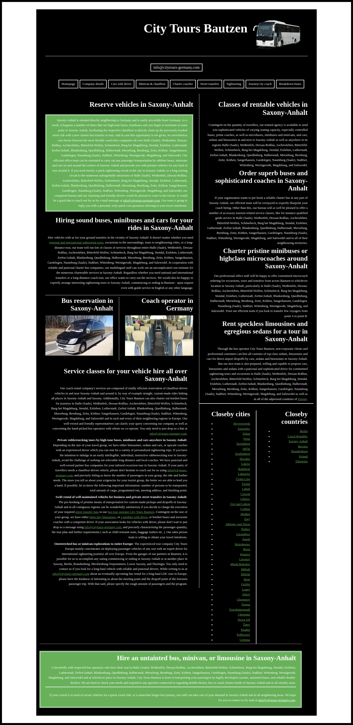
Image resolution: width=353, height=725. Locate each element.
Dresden (245, 459)
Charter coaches (183, 84)
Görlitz (245, 584)
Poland (303, 456)
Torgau (245, 604)
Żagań (246, 539)
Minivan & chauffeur (152, 84)
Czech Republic (298, 436)
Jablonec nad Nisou (238, 524)
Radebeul (244, 469)
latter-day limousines (102, 517)
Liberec (245, 499)
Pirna (246, 439)
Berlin (304, 431)
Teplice (245, 529)
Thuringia (301, 461)
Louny (246, 589)
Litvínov (244, 559)
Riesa (246, 549)
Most (247, 579)
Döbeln (245, 574)
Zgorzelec (244, 428)
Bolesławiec (242, 544)
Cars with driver (121, 84)
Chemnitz (244, 614)
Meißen (245, 514)
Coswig (245, 494)
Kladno (245, 629)
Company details (93, 84)
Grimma (245, 640)
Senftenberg (242, 454)
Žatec (246, 624)
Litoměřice (243, 534)
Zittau (246, 433)
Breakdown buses (290, 84)
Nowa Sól (244, 619)
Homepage (68, 84)
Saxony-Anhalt (298, 441)
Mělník (245, 569)
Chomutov (243, 599)
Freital (246, 484)
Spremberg (243, 443)
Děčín (246, 449)
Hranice (245, 554)
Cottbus (245, 509)
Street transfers (209, 84)
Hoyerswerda (241, 423)
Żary (247, 519)
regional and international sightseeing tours (76, 242)
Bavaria (303, 446)
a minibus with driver (134, 517)
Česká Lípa (243, 479)
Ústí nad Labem (240, 504)
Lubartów (244, 474)
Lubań (246, 489)
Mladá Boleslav (240, 564)
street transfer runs (87, 512)
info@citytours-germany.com (176, 67)
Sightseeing (234, 84)
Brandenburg (299, 451)
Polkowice (243, 634)
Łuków (245, 464)
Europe (302, 399)
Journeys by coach (260, 84)
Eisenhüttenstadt (239, 609)
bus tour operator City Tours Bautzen (131, 512)
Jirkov (246, 594)
